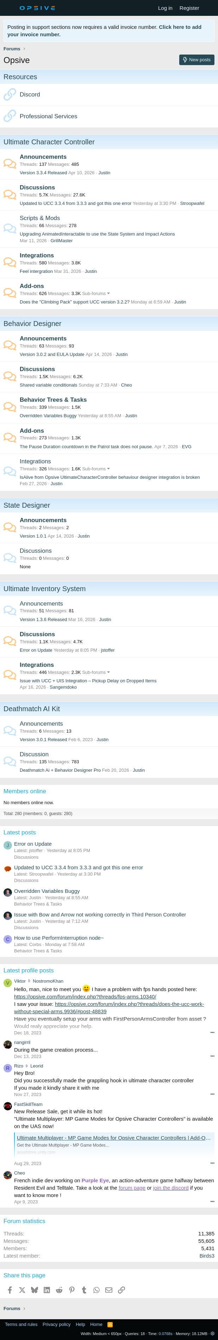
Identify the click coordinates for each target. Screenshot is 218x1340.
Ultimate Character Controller (49, 142)
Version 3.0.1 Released (43, 739)
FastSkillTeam (28, 1104)
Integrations (37, 255)
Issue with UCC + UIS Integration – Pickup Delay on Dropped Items (88, 680)
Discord (30, 94)
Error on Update (36, 650)
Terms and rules (21, 1324)
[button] (212, 1334)
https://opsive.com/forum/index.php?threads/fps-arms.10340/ (85, 997)
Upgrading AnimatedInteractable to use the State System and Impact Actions (97, 234)
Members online (25, 791)
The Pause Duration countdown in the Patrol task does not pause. (86, 446)
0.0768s (166, 1334)
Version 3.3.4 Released (43, 172)
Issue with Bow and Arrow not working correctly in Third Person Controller (100, 915)
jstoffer (108, 650)
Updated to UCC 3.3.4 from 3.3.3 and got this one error (75, 203)
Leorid (36, 1066)
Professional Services (48, 116)
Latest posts (20, 832)
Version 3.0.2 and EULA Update (52, 354)
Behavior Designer (33, 323)
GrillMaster (61, 240)
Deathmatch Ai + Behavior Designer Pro (60, 770)
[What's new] (210, 7)
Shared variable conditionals (48, 385)
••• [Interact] (212, 1032)
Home (96, 1324)
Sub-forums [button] (94, 293)
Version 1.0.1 (33, 536)
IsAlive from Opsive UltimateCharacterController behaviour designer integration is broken (110, 477)
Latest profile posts (29, 970)
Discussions (37, 187)
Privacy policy (56, 1324)
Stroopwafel (192, 203)
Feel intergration (36, 271)
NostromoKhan (48, 981)
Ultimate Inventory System (45, 589)
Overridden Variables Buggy (48, 415)
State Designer (27, 505)
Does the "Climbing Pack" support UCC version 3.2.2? (75, 302)
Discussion (34, 754)
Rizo (18, 1066)
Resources (20, 77)
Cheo (126, 385)
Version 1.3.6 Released (43, 619)
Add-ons (32, 286)
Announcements (43, 157)
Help (80, 1324)
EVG (186, 446)
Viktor (20, 981)
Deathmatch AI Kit (32, 709)
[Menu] (9, 8)
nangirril (22, 1042)
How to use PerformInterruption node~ (59, 938)
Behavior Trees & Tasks (53, 399)
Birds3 (206, 1256)
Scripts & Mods (40, 218)
